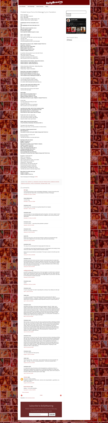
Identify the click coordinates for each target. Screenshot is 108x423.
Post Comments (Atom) (30, 397)
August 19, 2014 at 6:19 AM (29, 382)
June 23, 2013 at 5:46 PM (28, 331)
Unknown (26, 377)
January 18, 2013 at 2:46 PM (29, 240)
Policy (47, 6)
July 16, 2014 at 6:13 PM (28, 373)
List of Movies (22, 6)
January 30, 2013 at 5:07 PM (29, 266)
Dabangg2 (36, 181)
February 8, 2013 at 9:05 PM (29, 277)
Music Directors (39, 6)
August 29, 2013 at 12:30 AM (29, 362)
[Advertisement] (51, 24)
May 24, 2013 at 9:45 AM (28, 316)
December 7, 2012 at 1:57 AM (29, 208)
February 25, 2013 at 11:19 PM (29, 284)
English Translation (44, 181)
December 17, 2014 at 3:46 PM (30, 389)
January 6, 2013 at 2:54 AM (29, 225)
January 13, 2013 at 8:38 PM (29, 232)
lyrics (32, 183)
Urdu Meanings (31, 6)
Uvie (49, 183)
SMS (25, 190)
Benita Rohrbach (27, 386)
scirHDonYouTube (27, 270)
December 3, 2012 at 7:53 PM (29, 201)
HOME (41, 395)
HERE (36, 176)
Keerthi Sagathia (25, 183)
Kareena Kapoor (54, 181)
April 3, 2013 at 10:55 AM (28, 300)
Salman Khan (44, 183)
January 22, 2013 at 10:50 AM (29, 254)
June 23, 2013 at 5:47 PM (28, 347)
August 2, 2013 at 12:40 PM (29, 354)
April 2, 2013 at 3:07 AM (28, 291)
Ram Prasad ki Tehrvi (72, 37)
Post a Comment (25, 392)
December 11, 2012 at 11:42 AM (30, 218)
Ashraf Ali (30, 181)
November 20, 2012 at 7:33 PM (30, 194)
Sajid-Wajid (37, 183)
